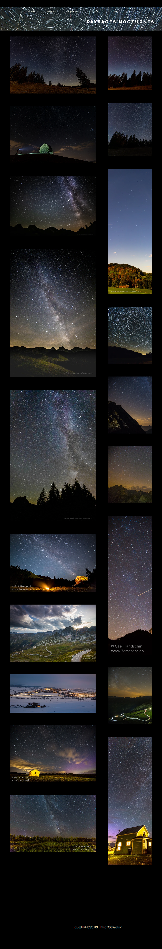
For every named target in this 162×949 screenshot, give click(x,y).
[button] (51, 11)
